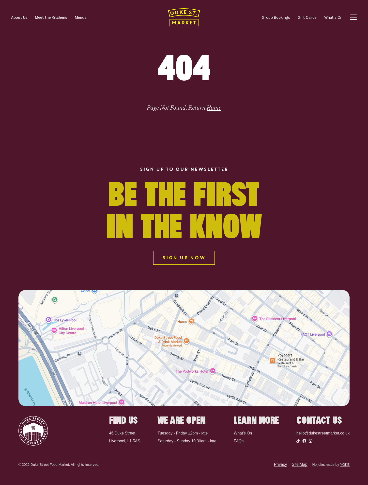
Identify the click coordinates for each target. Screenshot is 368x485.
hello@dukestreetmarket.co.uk (323, 433)
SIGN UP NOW (184, 258)
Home (214, 107)
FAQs (239, 441)
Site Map (299, 465)
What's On (333, 17)
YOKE (345, 464)
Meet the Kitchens (51, 17)
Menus (80, 17)
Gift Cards (307, 17)
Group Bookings (276, 17)
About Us (19, 17)
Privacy (280, 465)
